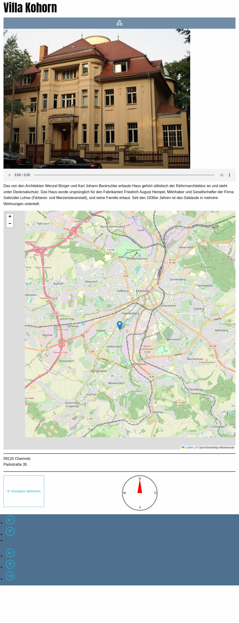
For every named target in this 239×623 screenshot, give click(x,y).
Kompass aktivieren (24, 491)
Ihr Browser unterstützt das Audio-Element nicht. (119, 175)
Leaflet (187, 447)
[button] (120, 325)
